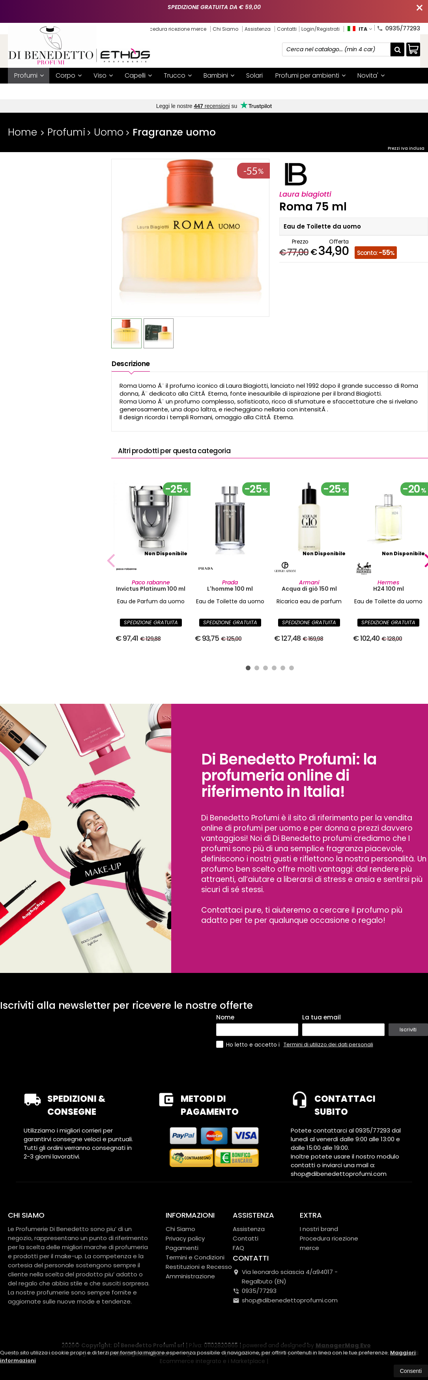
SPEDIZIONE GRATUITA (151, 622)
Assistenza (258, 29)
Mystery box (72, 91)
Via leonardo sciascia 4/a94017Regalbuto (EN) (285, 1276)
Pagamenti (182, 1248)
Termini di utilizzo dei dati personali (328, 1044)
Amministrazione (190, 1276)
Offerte (28, 91)
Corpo (69, 75)
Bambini (219, 75)
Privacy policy (185, 1238)
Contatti (287, 29)
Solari (254, 75)
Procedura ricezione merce (174, 29)
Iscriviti (408, 1029)
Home (22, 132)
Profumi (29, 75)
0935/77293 (398, 27)
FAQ (238, 1248)
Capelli (138, 75)
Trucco (178, 75)
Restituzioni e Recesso (199, 1267)
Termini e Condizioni (195, 1257)
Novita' (371, 75)
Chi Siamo (225, 29)
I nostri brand (124, 91)
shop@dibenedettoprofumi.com (285, 1300)
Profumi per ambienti (310, 75)
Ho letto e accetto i (248, 1044)
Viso (103, 75)
